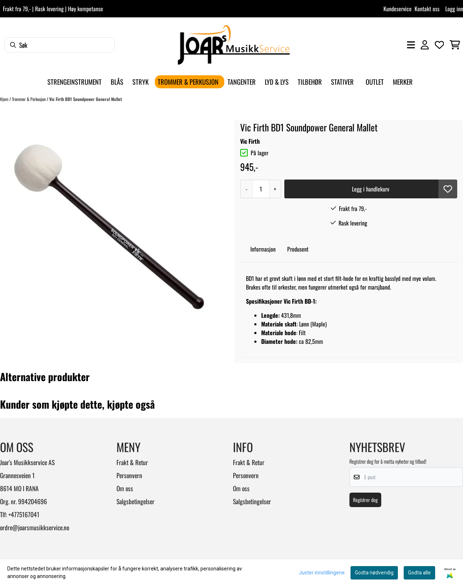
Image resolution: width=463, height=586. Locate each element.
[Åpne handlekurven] (455, 44)
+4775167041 (23, 514)
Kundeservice (397, 8)
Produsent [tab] (298, 249)
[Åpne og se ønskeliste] (439, 44)
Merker (403, 82)
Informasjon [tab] (263, 249)
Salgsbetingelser (135, 501)
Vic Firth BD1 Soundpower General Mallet (85, 99)
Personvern (129, 475)
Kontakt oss (427, 8)
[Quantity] (260, 189)
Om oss (124, 488)
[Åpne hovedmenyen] (411, 44)
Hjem (4, 99)
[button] (447, 189)
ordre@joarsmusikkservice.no (34, 527)
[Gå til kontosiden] (425, 44)
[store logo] (234, 45)
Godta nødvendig (374, 573)
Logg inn (454, 8)
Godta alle (419, 573)
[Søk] (59, 44)
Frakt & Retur (132, 462)
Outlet (375, 82)
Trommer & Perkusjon (29, 99)
